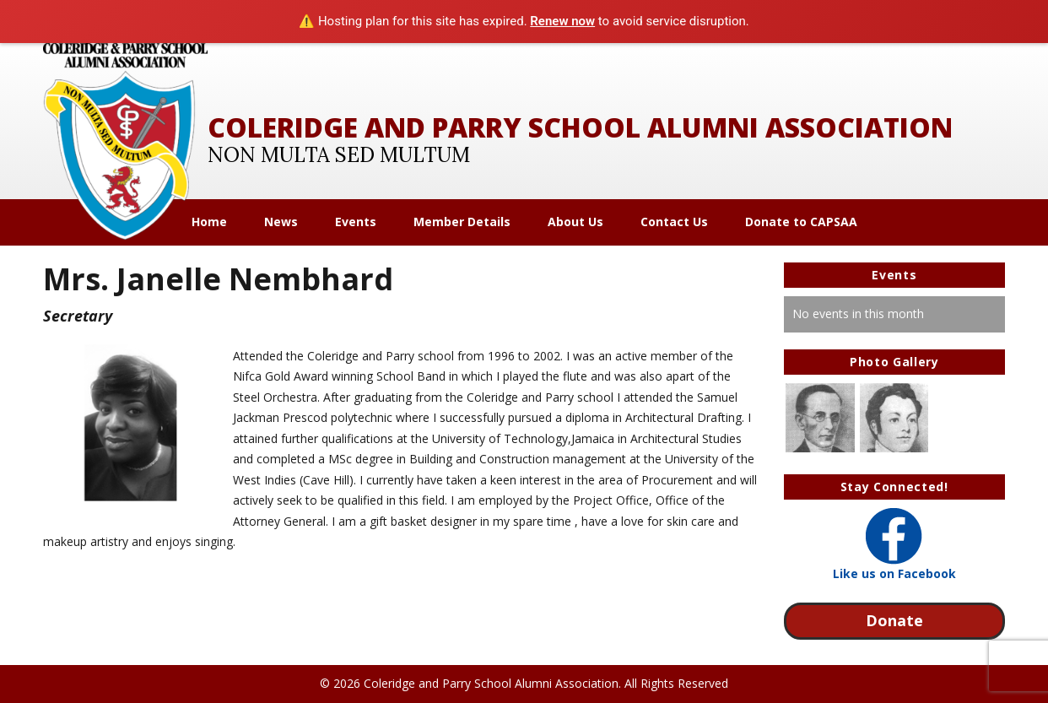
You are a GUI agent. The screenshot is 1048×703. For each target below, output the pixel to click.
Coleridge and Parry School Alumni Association (580, 127)
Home (209, 222)
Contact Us (674, 222)
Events (355, 222)
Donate (894, 620)
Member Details (461, 222)
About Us (575, 222)
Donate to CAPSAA (801, 222)
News (281, 222)
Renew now (562, 21)
